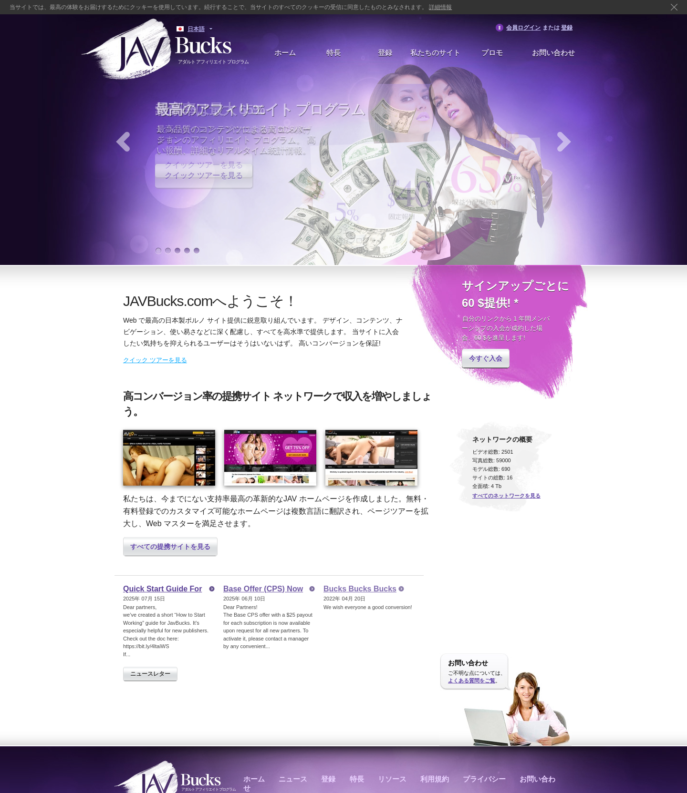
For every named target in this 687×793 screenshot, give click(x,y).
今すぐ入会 (485, 358)
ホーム (285, 53)
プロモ (492, 53)
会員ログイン (523, 27)
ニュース (293, 779)
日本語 (196, 29)
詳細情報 (440, 7)
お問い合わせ (553, 53)
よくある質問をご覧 (471, 680)
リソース (392, 779)
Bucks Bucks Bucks (359, 589)
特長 (333, 53)
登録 (566, 27)
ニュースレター (150, 674)
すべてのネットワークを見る (506, 495)
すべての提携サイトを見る (170, 546)
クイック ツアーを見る (204, 176)
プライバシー (484, 779)
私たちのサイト (435, 53)
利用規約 (434, 779)
